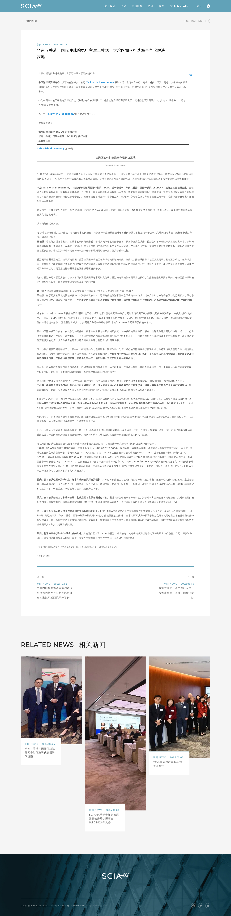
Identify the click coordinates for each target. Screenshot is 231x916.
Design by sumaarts (95, 905)
